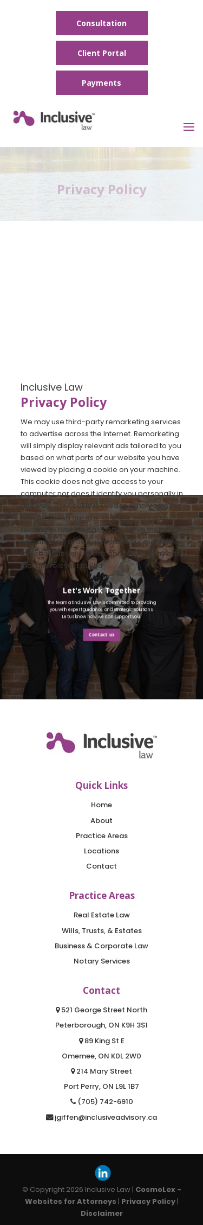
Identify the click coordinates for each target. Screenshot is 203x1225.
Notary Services (102, 961)
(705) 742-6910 (101, 1101)
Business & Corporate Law (101, 946)
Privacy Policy (148, 1201)
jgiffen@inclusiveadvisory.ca (101, 1117)
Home (101, 805)
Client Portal (101, 53)
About (101, 820)
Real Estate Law (102, 915)
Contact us (101, 634)
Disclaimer (102, 1213)
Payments (101, 83)
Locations (101, 851)
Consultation (101, 23)
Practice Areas (102, 836)
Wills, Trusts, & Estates (102, 931)
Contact (101, 866)
